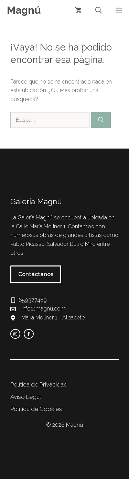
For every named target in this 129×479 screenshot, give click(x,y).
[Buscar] (101, 120)
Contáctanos (35, 274)
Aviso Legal (25, 396)
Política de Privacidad (38, 384)
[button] (98, 10)
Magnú (24, 10)
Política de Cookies (36, 408)
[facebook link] (29, 334)
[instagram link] (15, 334)
